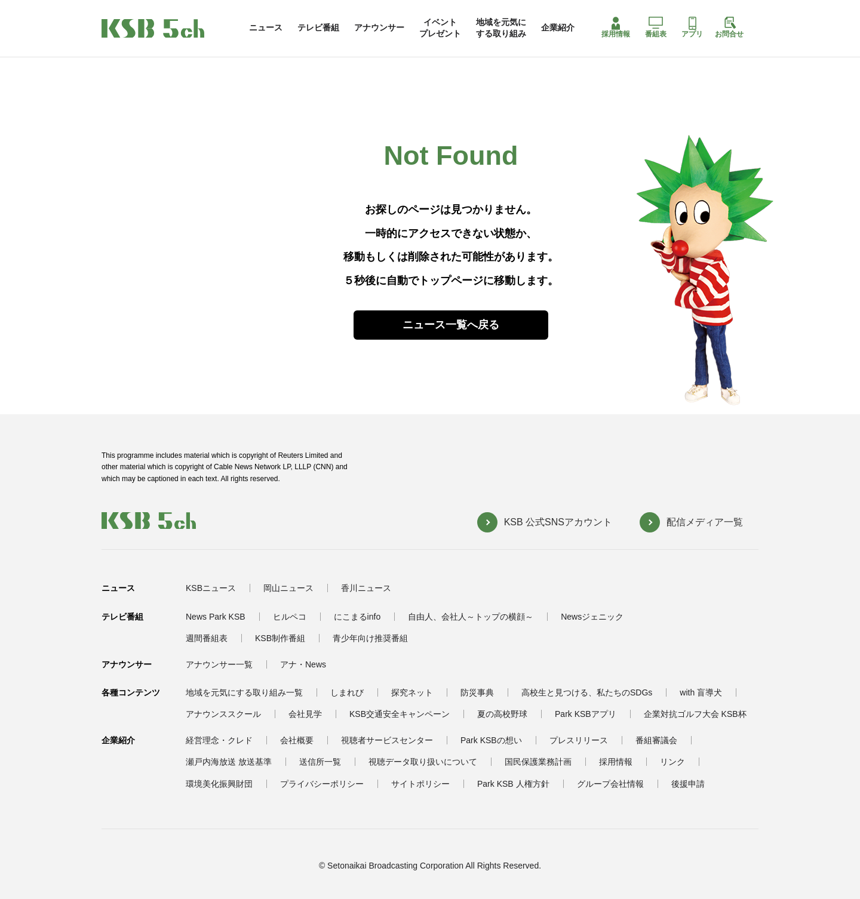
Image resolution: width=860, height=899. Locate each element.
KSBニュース (211, 588)
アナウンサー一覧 (219, 664)
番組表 (655, 27)
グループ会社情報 (610, 784)
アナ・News (303, 664)
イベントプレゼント (440, 27)
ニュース (265, 27)
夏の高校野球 (502, 714)
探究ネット (412, 692)
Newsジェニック (592, 616)
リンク (672, 761)
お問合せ (729, 27)
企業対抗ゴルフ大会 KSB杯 (695, 714)
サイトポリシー (420, 784)
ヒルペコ (289, 616)
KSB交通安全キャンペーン (399, 714)
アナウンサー (379, 27)
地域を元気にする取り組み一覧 (244, 692)
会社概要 (297, 740)
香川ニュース (366, 588)
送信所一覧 (320, 761)
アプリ (692, 27)
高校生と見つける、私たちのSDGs (586, 692)
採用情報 (615, 27)
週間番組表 (207, 638)
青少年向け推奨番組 (370, 638)
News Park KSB (215, 616)
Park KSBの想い (491, 740)
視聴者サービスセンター (387, 740)
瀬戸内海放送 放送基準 (229, 761)
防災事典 (477, 692)
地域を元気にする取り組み (501, 27)
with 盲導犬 (701, 692)
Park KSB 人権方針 (513, 784)
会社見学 (305, 714)
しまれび (347, 692)
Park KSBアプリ (585, 714)
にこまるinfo (357, 616)
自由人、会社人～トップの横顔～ (470, 616)
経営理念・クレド (219, 740)
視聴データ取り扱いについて (422, 761)
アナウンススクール (223, 714)
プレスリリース (578, 740)
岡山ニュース (288, 588)
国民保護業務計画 (538, 761)
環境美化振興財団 (219, 784)
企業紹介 (558, 27)
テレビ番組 (318, 27)
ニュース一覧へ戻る (451, 325)
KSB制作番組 (280, 638)
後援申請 (688, 784)
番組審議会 (656, 740)
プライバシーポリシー (322, 784)
